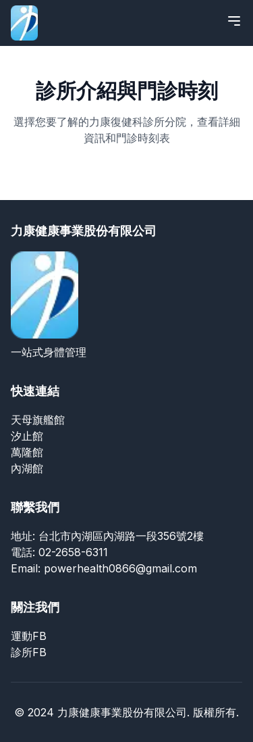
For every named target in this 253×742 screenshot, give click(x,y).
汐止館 (27, 436)
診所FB (29, 652)
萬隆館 (27, 452)
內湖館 (27, 468)
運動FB (29, 636)
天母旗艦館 (38, 419)
